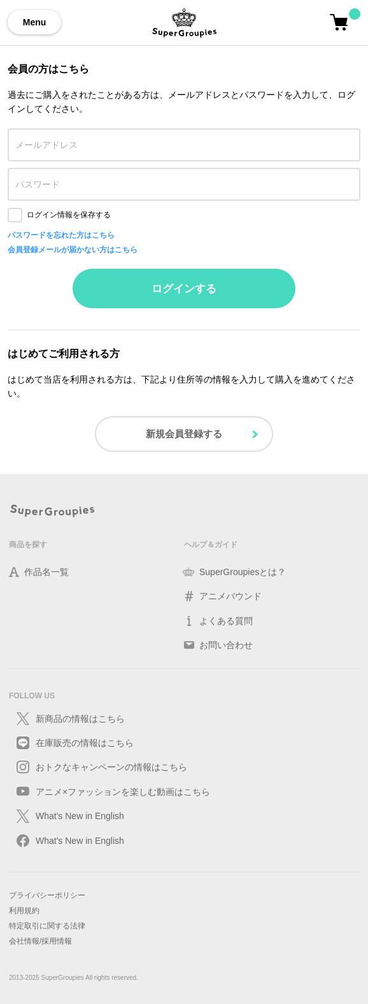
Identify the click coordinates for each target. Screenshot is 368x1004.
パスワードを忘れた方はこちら (61, 235)
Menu (34, 22)
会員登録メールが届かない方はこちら (73, 249)
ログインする (184, 289)
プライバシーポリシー (47, 895)
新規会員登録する (184, 433)
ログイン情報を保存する (69, 214)
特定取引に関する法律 (47, 925)
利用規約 (24, 910)
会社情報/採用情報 (40, 941)
